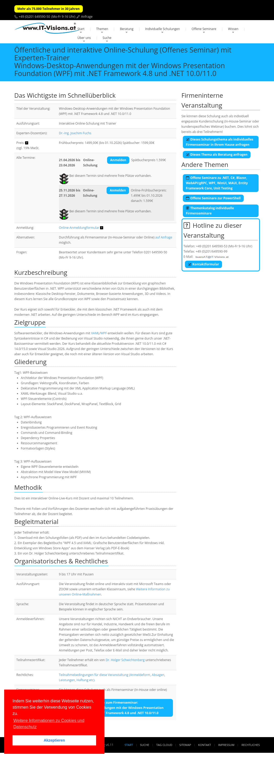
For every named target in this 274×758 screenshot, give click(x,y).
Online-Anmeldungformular (79, 227)
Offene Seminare (204, 29)
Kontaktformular (203, 264)
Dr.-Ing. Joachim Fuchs (75, 133)
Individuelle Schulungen (162, 29)
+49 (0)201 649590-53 (212, 246)
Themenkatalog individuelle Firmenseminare (210, 210)
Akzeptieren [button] (54, 740)
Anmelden (118, 160)
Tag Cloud (164, 745)
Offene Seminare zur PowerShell (213, 198)
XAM (94, 333)
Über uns (84, 38)
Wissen (233, 29)
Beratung (126, 29)
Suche (107, 38)
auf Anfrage (163, 237)
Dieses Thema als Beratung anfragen (217, 154)
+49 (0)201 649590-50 (34, 16)
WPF (104, 333)
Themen (102, 29)
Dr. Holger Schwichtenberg (125, 660)
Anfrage (86, 16)
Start (81, 29)
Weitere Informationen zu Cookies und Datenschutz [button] (48, 723)
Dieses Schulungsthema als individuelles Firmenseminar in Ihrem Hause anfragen (219, 142)
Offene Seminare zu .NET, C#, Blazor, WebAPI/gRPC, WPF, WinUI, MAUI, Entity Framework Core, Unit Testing (217, 183)
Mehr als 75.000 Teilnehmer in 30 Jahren (49, 9)
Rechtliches (251, 745)
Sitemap (185, 745)
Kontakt (204, 745)
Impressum (226, 745)
